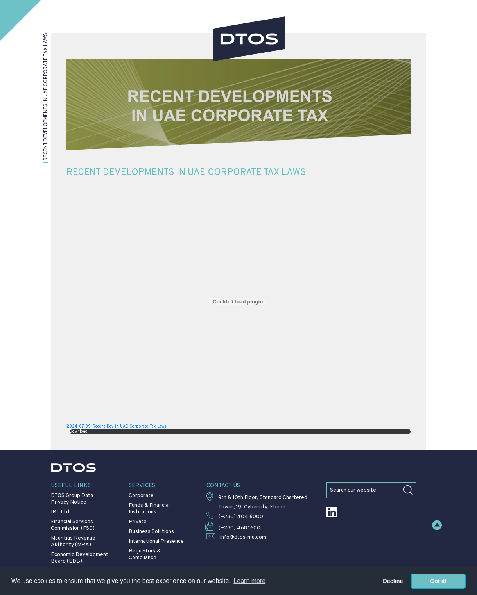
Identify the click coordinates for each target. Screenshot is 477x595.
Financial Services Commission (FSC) (73, 525)
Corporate (141, 495)
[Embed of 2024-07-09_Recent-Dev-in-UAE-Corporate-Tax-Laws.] (238, 301)
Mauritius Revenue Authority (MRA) (73, 541)
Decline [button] (393, 581)
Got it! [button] (438, 581)
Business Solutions (151, 531)
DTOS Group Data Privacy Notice (72, 499)
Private (138, 521)
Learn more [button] (249, 580)
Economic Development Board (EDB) (79, 558)
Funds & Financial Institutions (149, 508)
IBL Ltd (60, 512)
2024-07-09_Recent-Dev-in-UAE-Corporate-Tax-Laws (116, 426)
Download (79, 431)
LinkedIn (331, 512)
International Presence (156, 541)
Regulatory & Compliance (145, 554)
